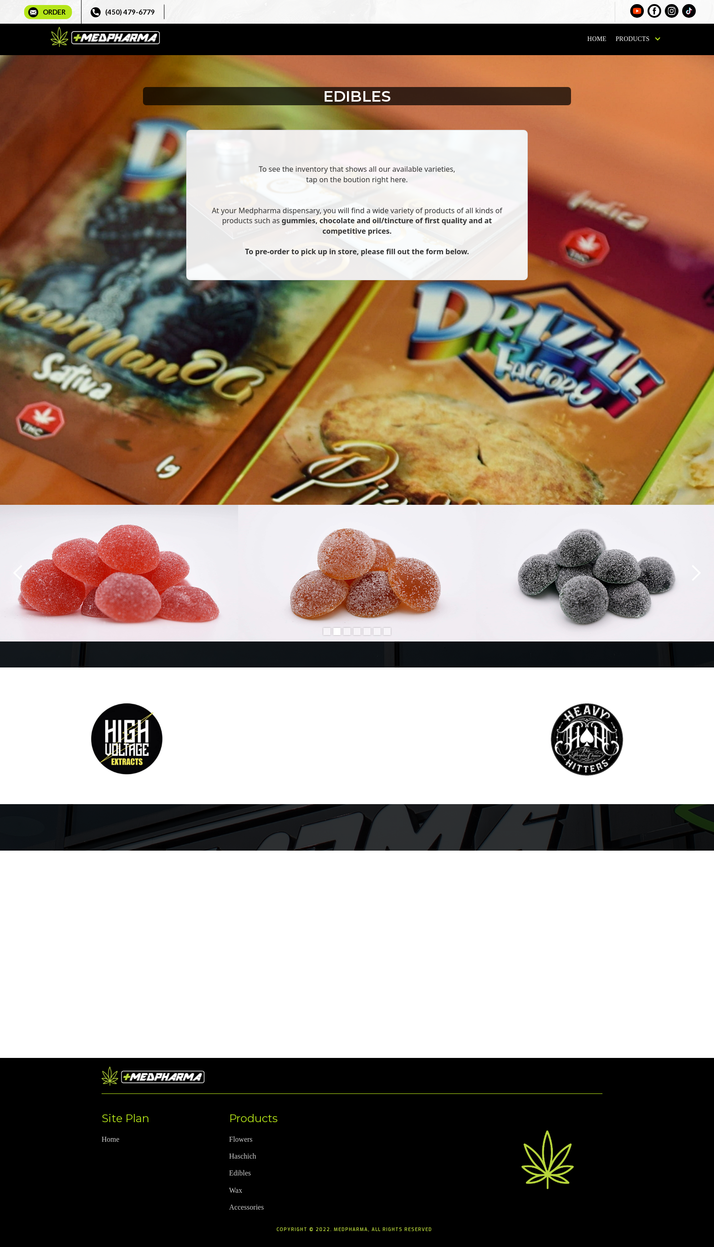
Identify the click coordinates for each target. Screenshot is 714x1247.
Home (597, 39)
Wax (235, 1190)
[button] (637, 39)
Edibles (240, 1173)
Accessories (246, 1207)
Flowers (241, 1139)
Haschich (242, 1156)
